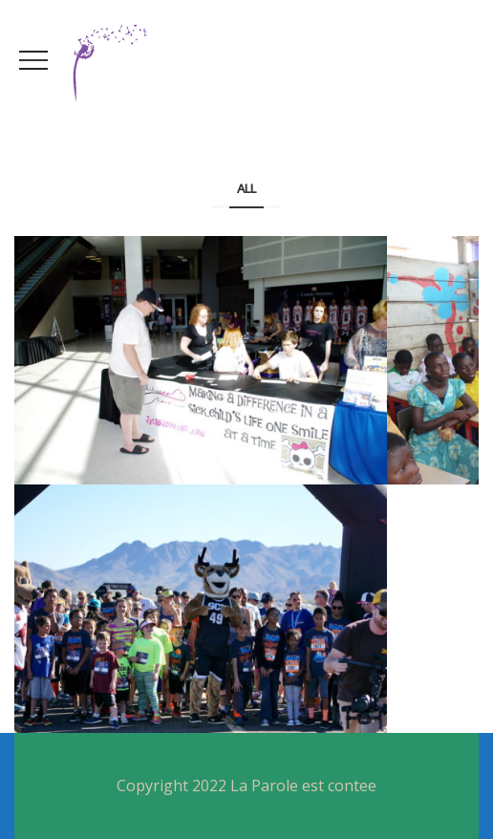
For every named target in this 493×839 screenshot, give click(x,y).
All (246, 188)
